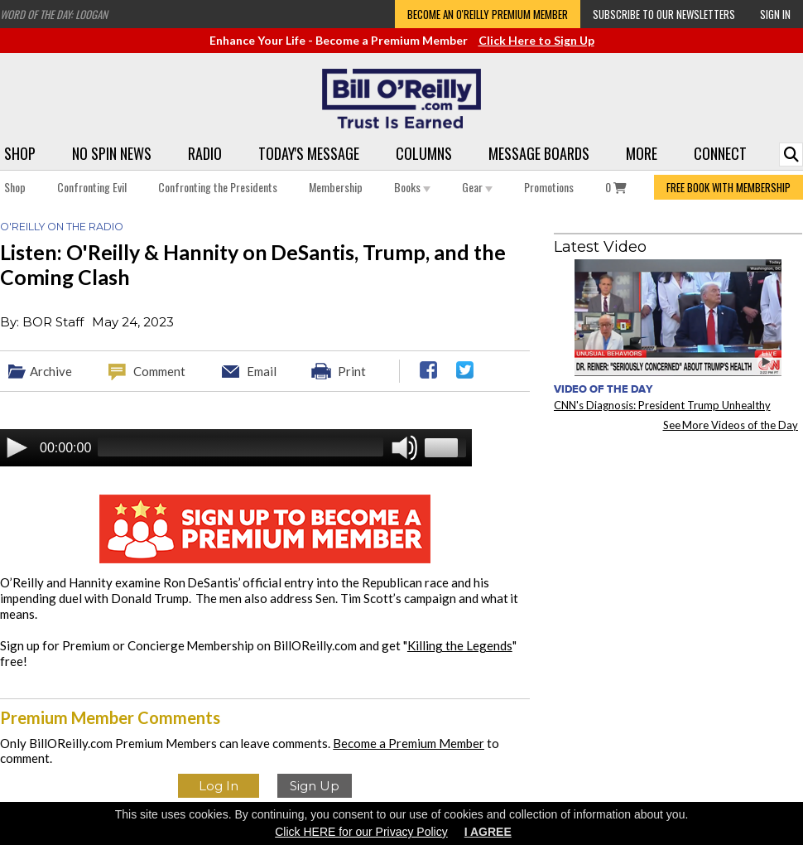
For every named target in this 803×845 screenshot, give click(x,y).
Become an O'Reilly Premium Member (487, 14)
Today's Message (308, 153)
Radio (205, 153)
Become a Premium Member (408, 743)
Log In (218, 786)
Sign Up (314, 786)
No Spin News (111, 153)
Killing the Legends (459, 645)
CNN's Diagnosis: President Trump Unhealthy (662, 405)
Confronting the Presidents (217, 187)
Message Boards (538, 153)
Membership (336, 187)
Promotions (549, 187)
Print (352, 371)
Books (412, 187)
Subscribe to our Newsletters (664, 14)
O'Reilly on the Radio (61, 226)
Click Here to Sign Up (536, 40)
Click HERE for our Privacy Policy (361, 831)
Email (261, 371)
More (641, 153)
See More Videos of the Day (731, 425)
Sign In (775, 14)
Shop (20, 153)
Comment (159, 371)
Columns (424, 153)
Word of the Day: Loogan (54, 14)
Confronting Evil (92, 187)
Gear (477, 187)
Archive (51, 371)
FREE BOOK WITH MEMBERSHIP (728, 187)
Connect (720, 153)
